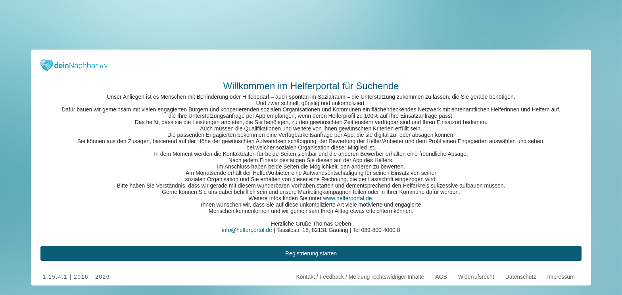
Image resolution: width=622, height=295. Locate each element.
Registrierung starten (311, 253)
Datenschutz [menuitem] (520, 277)
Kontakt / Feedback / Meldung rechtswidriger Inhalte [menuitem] (359, 277)
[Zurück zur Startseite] (74, 64)
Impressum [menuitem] (560, 277)
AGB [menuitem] (441, 277)
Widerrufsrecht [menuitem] (476, 277)
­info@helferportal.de (247, 230)
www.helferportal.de (347, 198)
